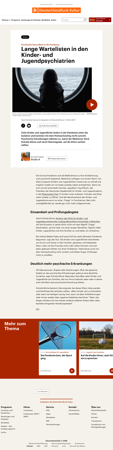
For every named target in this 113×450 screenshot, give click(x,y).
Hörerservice (74, 410)
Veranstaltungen (53, 424)
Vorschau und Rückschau (7, 411)
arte (64, 446)
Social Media (74, 414)
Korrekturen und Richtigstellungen (98, 425)
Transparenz (96, 421)
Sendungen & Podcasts (31, 20)
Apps (48, 414)
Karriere (94, 417)
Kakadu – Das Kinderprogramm (8, 427)
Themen (5, 20)
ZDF (46, 446)
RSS (47, 421)
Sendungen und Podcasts (7, 417)
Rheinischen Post (50, 194)
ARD (38, 446)
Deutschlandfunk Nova (64, 4)
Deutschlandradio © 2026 (56, 441)
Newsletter (50, 417)
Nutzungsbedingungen (61, 443)
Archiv (53, 20)
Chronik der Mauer (77, 446)
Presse (94, 414)
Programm (15, 20)
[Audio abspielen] (91, 104)
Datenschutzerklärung (38, 443)
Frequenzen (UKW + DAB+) (32, 415)
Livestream (28, 410)
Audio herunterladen (49, 126)
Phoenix (55, 446)
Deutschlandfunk (46, 4)
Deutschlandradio (98, 410)
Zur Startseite (42, 391)
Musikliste (46, 20)
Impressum (79, 443)
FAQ (48, 410)
